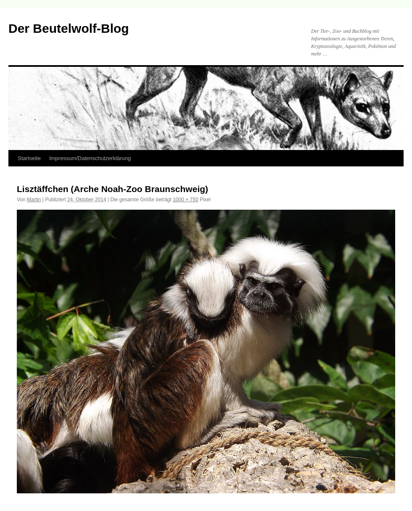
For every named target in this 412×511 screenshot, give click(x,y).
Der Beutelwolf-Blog (68, 28)
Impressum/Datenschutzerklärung (90, 158)
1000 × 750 (185, 200)
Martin (34, 200)
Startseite (29, 158)
